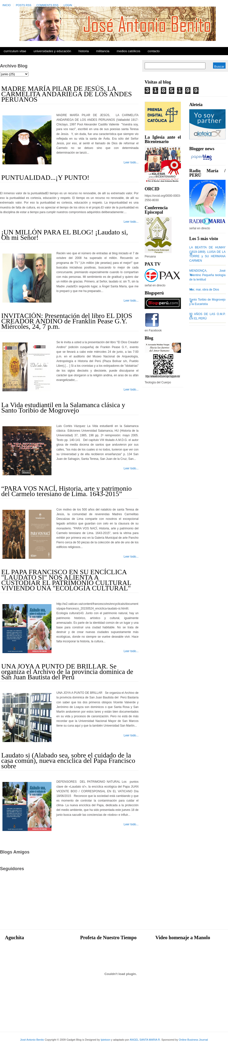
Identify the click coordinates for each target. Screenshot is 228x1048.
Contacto (154, 51)
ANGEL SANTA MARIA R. (145, 1039)
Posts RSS (23, 5)
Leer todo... (131, 162)
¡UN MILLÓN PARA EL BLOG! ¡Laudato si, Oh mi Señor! (64, 234)
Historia (83, 51)
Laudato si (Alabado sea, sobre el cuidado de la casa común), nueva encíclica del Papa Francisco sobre (68, 760)
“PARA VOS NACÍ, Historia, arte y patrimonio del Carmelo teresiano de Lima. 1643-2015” (66, 491)
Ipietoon (105, 1039)
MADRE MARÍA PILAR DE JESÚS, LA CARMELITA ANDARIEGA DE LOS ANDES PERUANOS (66, 94)
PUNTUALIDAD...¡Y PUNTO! (45, 177)
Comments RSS (48, 5)
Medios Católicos (128, 51)
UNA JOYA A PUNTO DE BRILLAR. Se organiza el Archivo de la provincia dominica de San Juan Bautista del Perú (67, 671)
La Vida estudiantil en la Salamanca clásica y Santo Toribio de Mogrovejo (63, 407)
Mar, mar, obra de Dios (204, 289)
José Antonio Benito (32, 1039)
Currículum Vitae (15, 51)
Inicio (6, 5)
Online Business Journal (193, 1039)
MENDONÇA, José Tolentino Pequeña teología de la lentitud (207, 275)
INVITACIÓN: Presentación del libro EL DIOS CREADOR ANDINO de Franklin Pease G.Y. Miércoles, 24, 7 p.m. (66, 321)
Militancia (102, 51)
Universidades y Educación (52, 51)
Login (67, 5)
